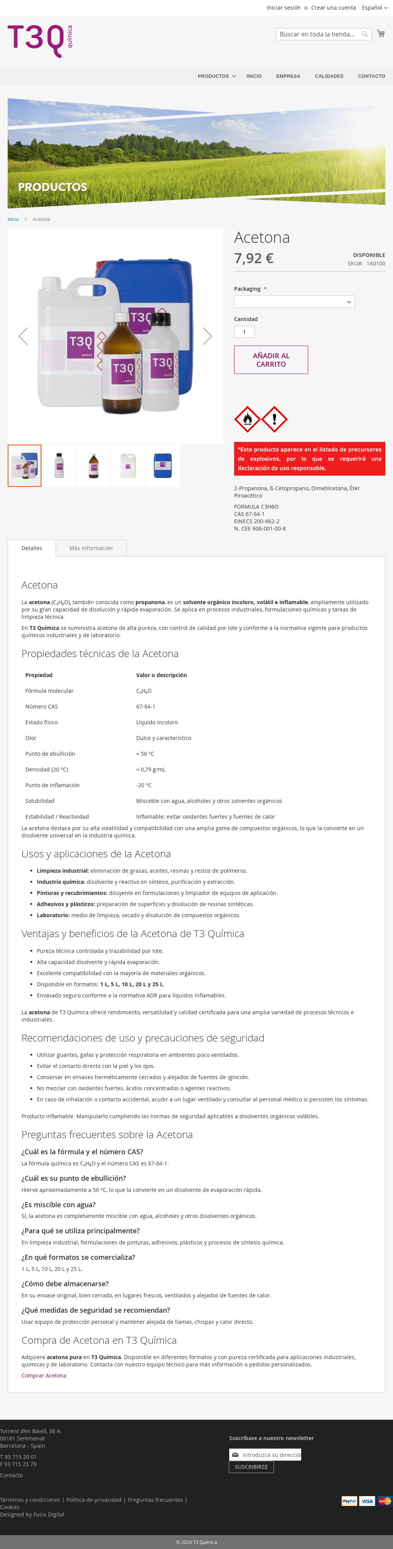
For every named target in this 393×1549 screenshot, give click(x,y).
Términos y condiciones (30, 1499)
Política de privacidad (94, 1499)
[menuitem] (215, 77)
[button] (375, 8)
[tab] (32, 548)
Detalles (31, 548)
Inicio (13, 219)
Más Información (91, 548)
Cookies (10, 1507)
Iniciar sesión (284, 7)
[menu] (291, 77)
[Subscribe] (251, 1467)
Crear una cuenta (333, 7)
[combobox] (324, 34)
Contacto (11, 1475)
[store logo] (40, 41)
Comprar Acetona (43, 1375)
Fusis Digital (48, 1514)
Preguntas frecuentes (155, 1499)
